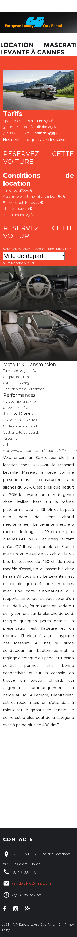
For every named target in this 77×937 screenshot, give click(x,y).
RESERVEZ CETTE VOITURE (38, 157)
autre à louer (18, 263)
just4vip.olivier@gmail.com (31, 883)
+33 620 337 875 (23, 872)
